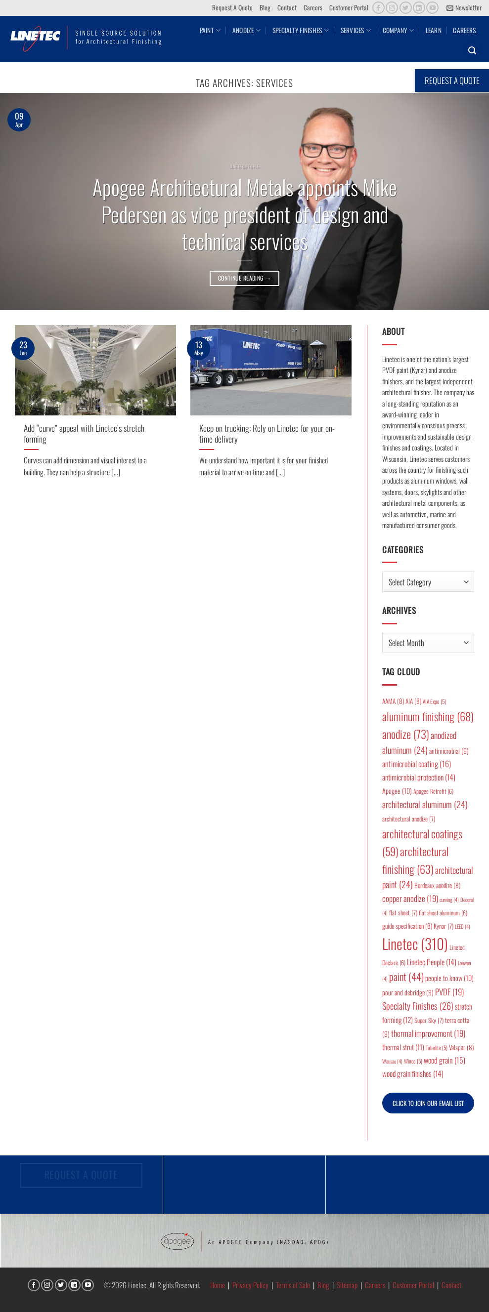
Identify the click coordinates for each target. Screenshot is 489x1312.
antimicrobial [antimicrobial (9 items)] (449, 751)
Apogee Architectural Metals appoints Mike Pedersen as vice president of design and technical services (244, 213)
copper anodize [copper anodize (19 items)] (410, 898)
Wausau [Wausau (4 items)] (392, 1061)
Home (217, 1284)
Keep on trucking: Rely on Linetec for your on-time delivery (267, 433)
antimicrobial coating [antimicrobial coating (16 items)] (416, 764)
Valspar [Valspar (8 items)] (461, 1047)
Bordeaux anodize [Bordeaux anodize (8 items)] (437, 885)
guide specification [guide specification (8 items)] (407, 926)
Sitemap (347, 1284)
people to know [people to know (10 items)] (449, 978)
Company (398, 30)
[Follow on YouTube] (432, 7)
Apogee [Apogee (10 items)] (397, 790)
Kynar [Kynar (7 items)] (443, 926)
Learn (434, 30)
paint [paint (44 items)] (406, 976)
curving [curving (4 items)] (449, 899)
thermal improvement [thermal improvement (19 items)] (428, 1033)
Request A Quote (232, 7)
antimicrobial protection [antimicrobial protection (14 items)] (418, 777)
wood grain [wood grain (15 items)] (444, 1060)
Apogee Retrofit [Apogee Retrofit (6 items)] (433, 791)
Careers (313, 7)
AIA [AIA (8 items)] (413, 701)
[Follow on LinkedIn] (419, 7)
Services (356, 30)
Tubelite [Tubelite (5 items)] (436, 1047)
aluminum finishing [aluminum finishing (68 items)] (428, 716)
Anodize (246, 30)
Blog (265, 7)
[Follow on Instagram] (392, 7)
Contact (287, 7)
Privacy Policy (250, 1284)
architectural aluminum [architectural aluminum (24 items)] (425, 804)
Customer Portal (348, 7)
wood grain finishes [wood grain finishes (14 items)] (413, 1073)
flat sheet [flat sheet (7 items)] (403, 912)
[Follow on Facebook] (378, 7)
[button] (464, 8)
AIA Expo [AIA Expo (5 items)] (434, 701)
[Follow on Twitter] (406, 7)
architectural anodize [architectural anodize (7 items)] (408, 818)
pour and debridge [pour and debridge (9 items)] (408, 992)
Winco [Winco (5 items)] (413, 1061)
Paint (210, 30)
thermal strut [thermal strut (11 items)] (403, 1047)
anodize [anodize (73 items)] (405, 734)
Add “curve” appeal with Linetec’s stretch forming (84, 433)
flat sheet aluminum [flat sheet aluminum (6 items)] (443, 912)
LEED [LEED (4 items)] (462, 926)
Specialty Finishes (300, 30)
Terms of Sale (293, 1284)
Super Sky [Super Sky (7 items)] (429, 1020)
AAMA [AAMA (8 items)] (393, 701)
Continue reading (244, 278)
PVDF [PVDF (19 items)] (449, 991)
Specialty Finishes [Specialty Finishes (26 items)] (417, 1005)
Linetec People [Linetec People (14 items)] (431, 962)
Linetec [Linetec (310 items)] (415, 943)
